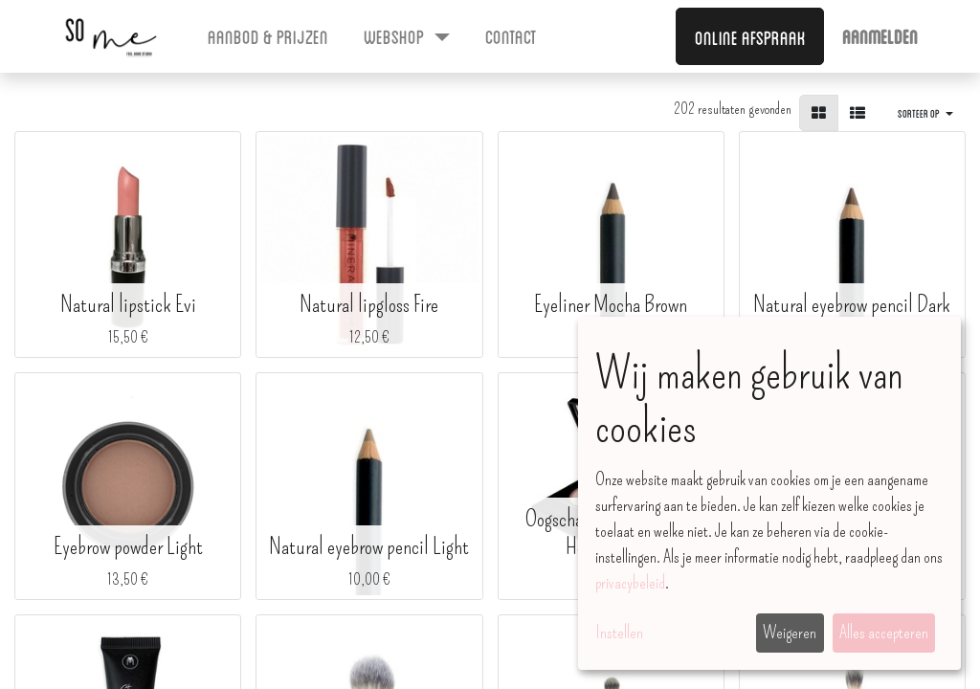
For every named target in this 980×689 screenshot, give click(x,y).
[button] (925, 113)
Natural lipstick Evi (128, 304)
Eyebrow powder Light (128, 546)
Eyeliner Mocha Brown (610, 304)
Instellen (619, 632)
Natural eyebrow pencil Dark (851, 304)
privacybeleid (630, 582)
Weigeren (789, 632)
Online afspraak (750, 36)
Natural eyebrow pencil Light (369, 546)
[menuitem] (268, 35)
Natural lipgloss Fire (369, 304)
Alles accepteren (883, 632)
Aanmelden (880, 35)
